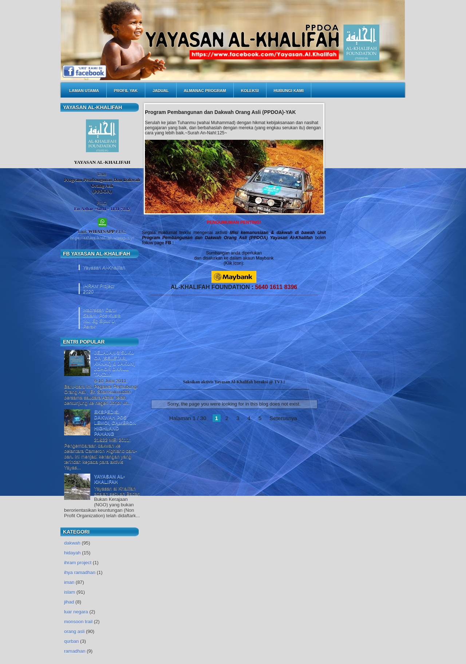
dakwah (72, 543)
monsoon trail (78, 621)
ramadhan (75, 651)
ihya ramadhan (79, 572)
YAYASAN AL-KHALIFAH (109, 479)
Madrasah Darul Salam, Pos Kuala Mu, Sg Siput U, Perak (102, 318)
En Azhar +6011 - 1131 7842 (102, 209)
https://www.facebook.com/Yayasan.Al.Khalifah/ (224, 242)
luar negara (76, 611)
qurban (71, 641)
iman (69, 582)
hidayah (72, 553)
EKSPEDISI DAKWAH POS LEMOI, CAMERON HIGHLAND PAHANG (115, 422)
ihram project (77, 562)
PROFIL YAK (126, 90)
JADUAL (161, 90)
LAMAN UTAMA (84, 90)
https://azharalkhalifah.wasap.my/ (102, 237)
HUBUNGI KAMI (289, 90)
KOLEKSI (250, 90)
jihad (69, 602)
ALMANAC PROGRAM (205, 90)
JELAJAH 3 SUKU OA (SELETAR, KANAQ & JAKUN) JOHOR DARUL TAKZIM (114, 363)
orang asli (74, 631)
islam (69, 592)
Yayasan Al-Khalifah (104, 267)
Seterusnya (283, 418)
